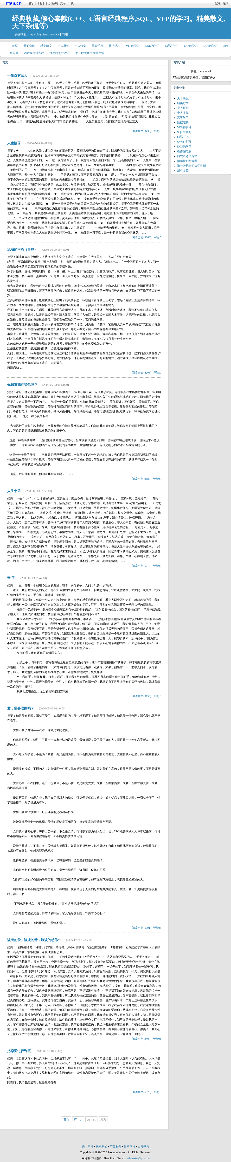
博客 (39, 3)
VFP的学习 (133, 45)
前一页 (78, 1119)
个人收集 (80, 45)
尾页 (103, 1119)
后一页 (91, 1119)
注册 (226, 3)
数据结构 (114, 45)
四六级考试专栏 (34, 53)
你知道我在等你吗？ (22, 385)
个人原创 (63, 45)
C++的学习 (191, 45)
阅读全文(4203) (141, 372)
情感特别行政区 (60, 53)
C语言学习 (172, 45)
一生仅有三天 (17, 75)
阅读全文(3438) (141, 131)
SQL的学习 (152, 45)
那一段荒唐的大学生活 (89, 53)
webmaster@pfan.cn (138, 1158)
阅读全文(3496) (141, 1039)
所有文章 (183, 170)
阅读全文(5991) (141, 927)
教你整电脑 (184, 151)
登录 (218, 3)
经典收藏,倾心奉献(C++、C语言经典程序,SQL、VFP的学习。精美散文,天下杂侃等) (118, 22)
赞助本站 (129, 1146)
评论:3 (157, 131)
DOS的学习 (210, 45)
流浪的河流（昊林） (22, 249)
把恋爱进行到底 (19, 1051)
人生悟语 (14, 143)
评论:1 (157, 1039)
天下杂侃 (29, 45)
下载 (71, 3)
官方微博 (143, 1146)
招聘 (55, 3)
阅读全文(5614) (141, 566)
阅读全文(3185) (141, 479)
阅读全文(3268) (141, 237)
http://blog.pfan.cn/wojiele (44, 34)
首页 (32, 3)
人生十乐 (14, 491)
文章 (63, 3)
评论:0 (157, 237)
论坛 (47, 3)
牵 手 (11, 578)
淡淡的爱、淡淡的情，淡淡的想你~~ (34, 940)
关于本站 (87, 1146)
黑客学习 (97, 45)
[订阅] (64, 34)
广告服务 (115, 1146)
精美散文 (46, 45)
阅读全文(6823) (141, 1092)
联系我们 (101, 1146)
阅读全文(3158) (141, 696)
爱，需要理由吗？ (20, 708)
